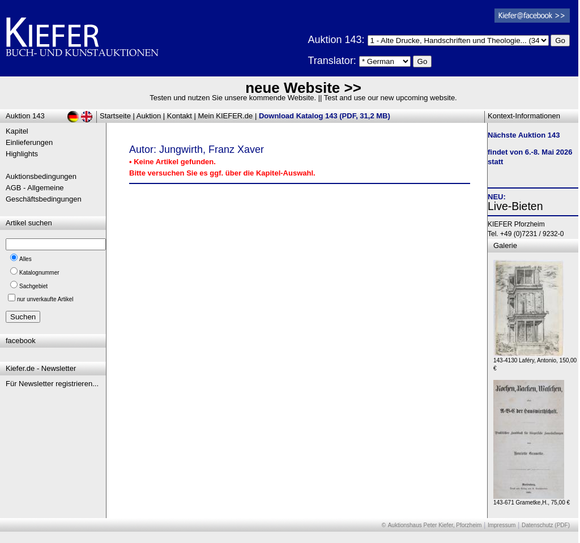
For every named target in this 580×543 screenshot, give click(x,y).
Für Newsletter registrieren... (52, 383)
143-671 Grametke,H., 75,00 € (531, 500)
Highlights (22, 153)
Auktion (149, 116)
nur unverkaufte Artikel (45, 299)
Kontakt (179, 116)
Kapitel (17, 131)
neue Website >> (303, 87)
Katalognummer (39, 273)
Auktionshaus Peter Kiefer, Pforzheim (435, 525)
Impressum (501, 525)
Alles (25, 259)
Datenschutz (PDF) (546, 525)
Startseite (115, 116)
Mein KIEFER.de (225, 116)
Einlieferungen (29, 142)
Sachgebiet (33, 286)
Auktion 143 (25, 116)
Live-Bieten (515, 206)
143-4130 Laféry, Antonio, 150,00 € (535, 361)
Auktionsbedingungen (41, 176)
